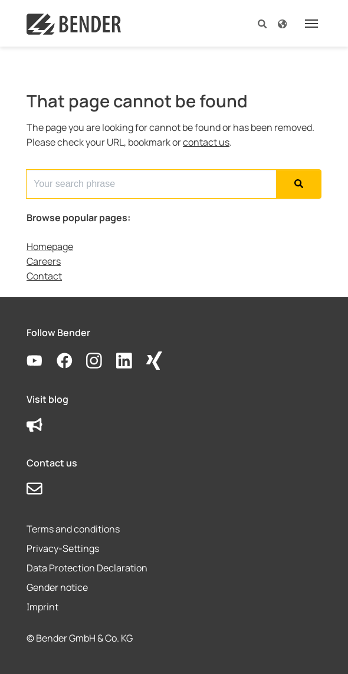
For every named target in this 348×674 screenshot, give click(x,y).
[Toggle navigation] (311, 24)
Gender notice (57, 587)
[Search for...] (151, 183)
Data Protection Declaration (87, 567)
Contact (44, 275)
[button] (262, 23)
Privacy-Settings (63, 548)
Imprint (42, 606)
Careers (44, 261)
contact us (206, 142)
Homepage (50, 246)
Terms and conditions (73, 528)
